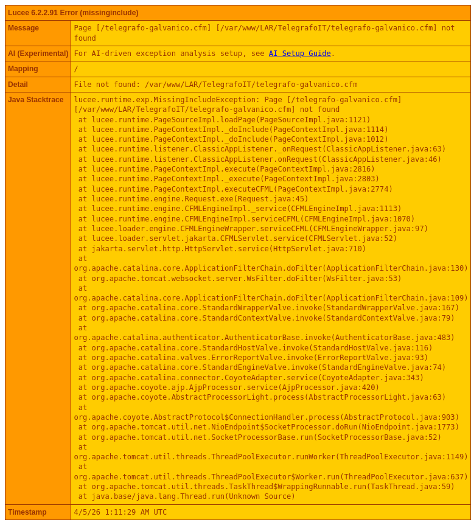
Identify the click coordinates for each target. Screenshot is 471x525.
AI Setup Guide (300, 53)
